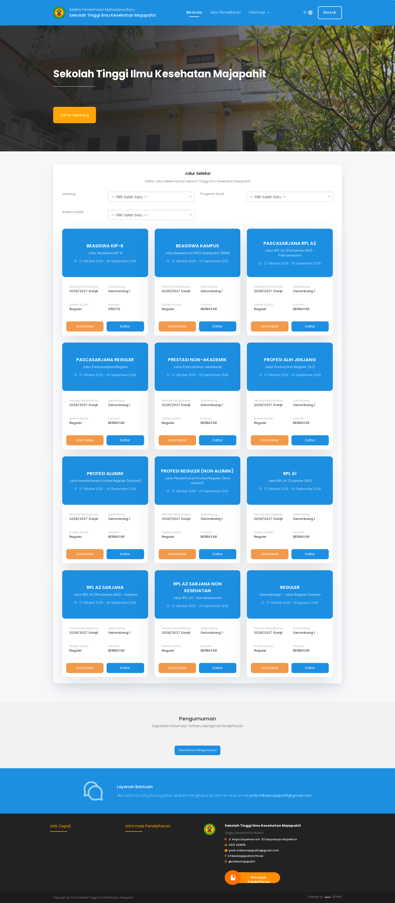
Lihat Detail (85, 326)
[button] (259, 13)
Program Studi (212, 194)
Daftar (125, 326)
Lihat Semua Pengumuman (197, 750)
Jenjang (68, 194)
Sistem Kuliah (73, 212)
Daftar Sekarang (74, 115)
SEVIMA (333, 897)
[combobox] (151, 197)
